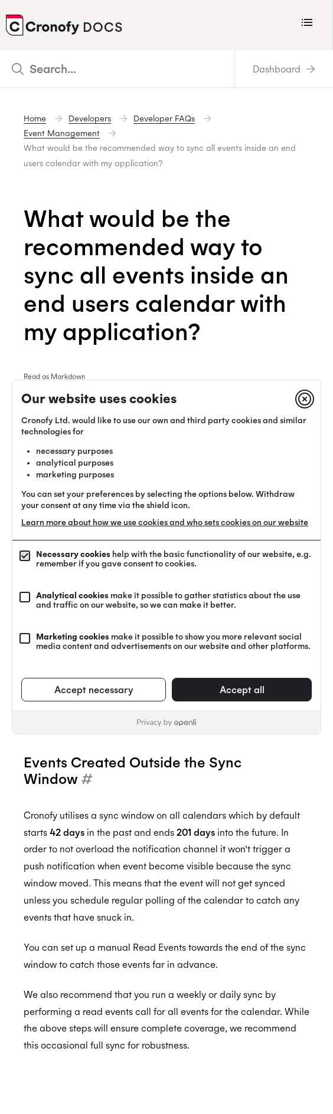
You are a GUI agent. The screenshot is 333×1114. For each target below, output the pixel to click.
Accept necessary (93, 689)
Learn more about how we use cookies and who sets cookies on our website (164, 522)
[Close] (305, 399)
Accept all (242, 689)
